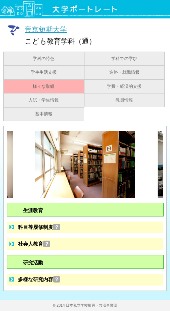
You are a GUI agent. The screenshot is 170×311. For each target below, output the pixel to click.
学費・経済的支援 (124, 86)
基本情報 (43, 114)
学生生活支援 (44, 72)
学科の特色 (43, 58)
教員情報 (124, 100)
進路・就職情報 (124, 72)
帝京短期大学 (46, 29)
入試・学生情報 (43, 100)
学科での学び (124, 58)
